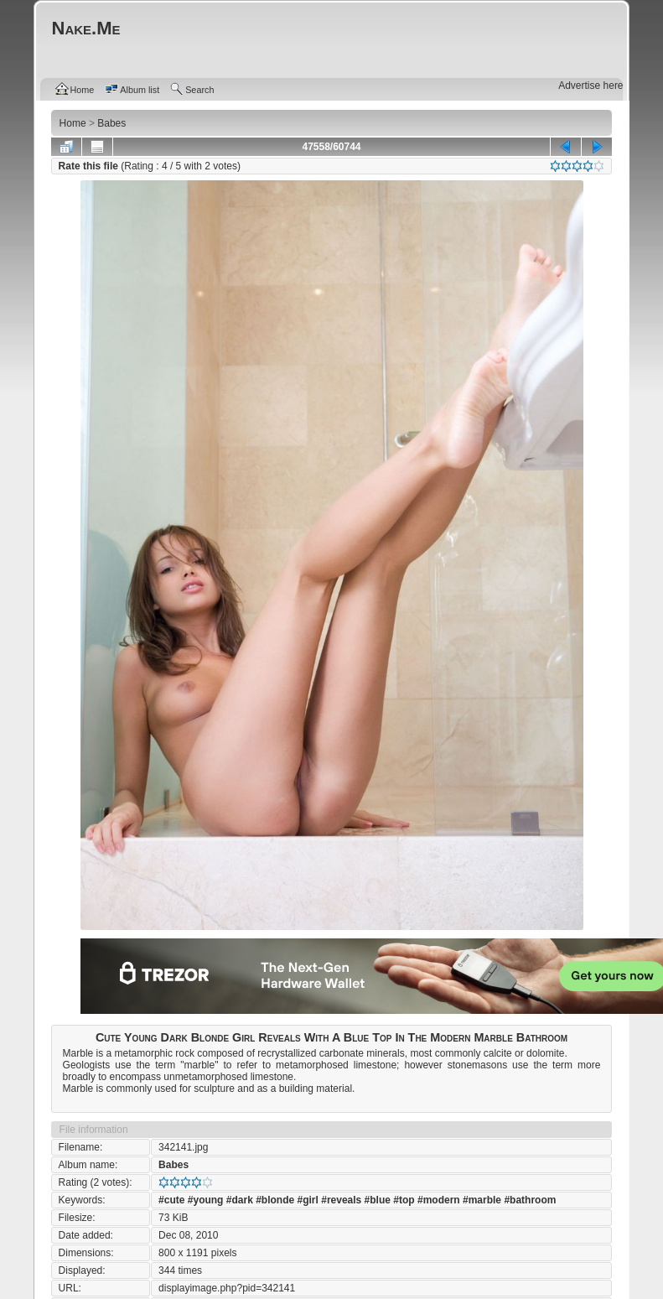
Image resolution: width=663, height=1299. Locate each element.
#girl (308, 1200)
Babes (173, 1165)
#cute (171, 1200)
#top (403, 1200)
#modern (438, 1200)
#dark (239, 1200)
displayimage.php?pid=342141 (226, 1288)
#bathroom (530, 1200)
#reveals (341, 1200)
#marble (482, 1200)
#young (206, 1200)
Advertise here (590, 85)
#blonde (275, 1200)
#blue (378, 1200)
